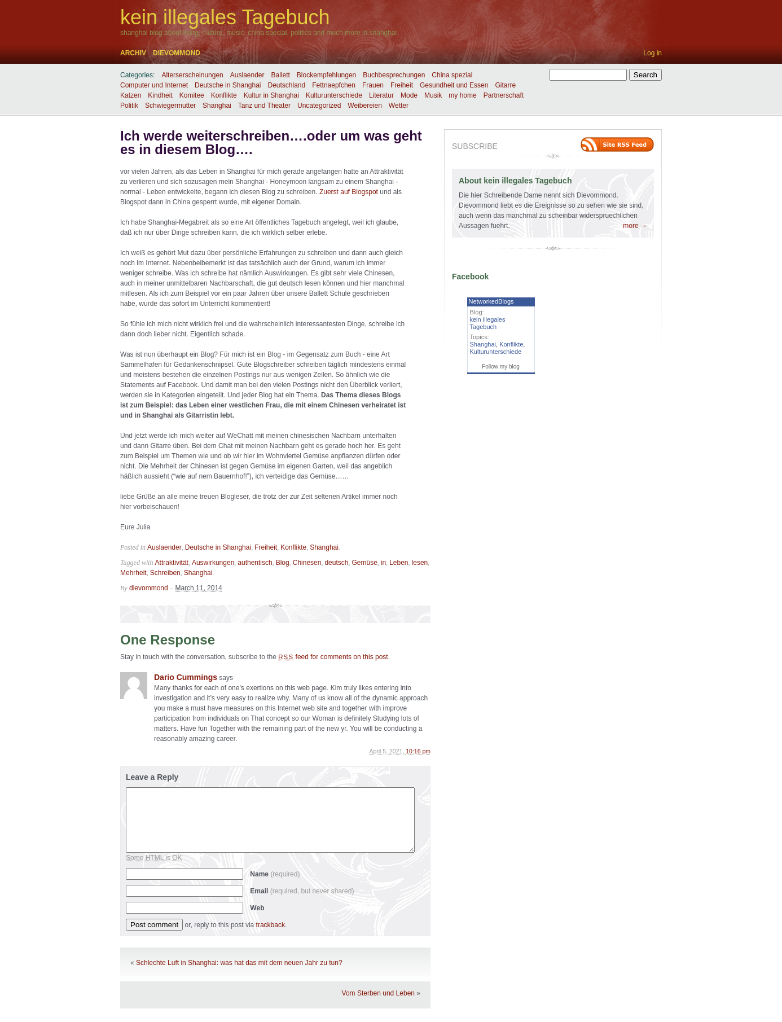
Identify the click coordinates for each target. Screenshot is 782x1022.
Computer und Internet (154, 85)
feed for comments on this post (333, 657)
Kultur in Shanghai (271, 95)
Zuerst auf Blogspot (348, 192)
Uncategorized (319, 105)
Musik (433, 95)
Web (257, 908)
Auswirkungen (213, 563)
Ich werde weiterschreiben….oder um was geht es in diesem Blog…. (271, 142)
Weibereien (364, 105)
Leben (398, 563)
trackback (270, 925)
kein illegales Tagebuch (225, 17)
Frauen (373, 85)
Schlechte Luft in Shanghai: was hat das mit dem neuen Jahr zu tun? (239, 963)
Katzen (130, 95)
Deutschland (287, 85)
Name (275, 874)
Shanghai (217, 105)
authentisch (255, 563)
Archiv (133, 53)
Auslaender (247, 75)
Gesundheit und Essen (454, 85)
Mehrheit (133, 573)
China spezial (452, 75)
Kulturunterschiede (334, 95)
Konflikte (224, 95)
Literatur (381, 95)
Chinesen (307, 563)
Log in (652, 53)
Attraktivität (171, 563)
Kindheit (160, 95)
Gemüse (364, 563)
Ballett (280, 75)
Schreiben (165, 573)
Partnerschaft (504, 95)
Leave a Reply (152, 777)
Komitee (191, 95)
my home (462, 95)
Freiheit (401, 85)
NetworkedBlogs (491, 301)
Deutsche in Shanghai (228, 85)
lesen (420, 563)
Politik (129, 105)
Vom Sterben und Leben (378, 993)
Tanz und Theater (264, 105)
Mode (409, 95)
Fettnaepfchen (333, 85)
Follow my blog (501, 366)
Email (302, 891)
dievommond (176, 53)
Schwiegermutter (170, 105)
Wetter (398, 105)
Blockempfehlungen (326, 75)
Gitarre (505, 85)
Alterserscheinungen (192, 75)
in (383, 563)
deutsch (336, 563)
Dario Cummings (185, 677)
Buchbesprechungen (394, 75)
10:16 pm (418, 751)
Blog (282, 563)
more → (635, 226)
